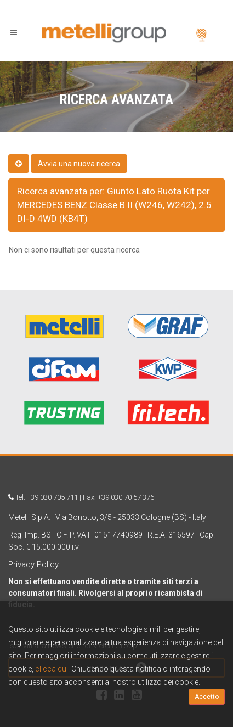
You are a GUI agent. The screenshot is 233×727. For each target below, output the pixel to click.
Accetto (207, 697)
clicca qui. (52, 668)
